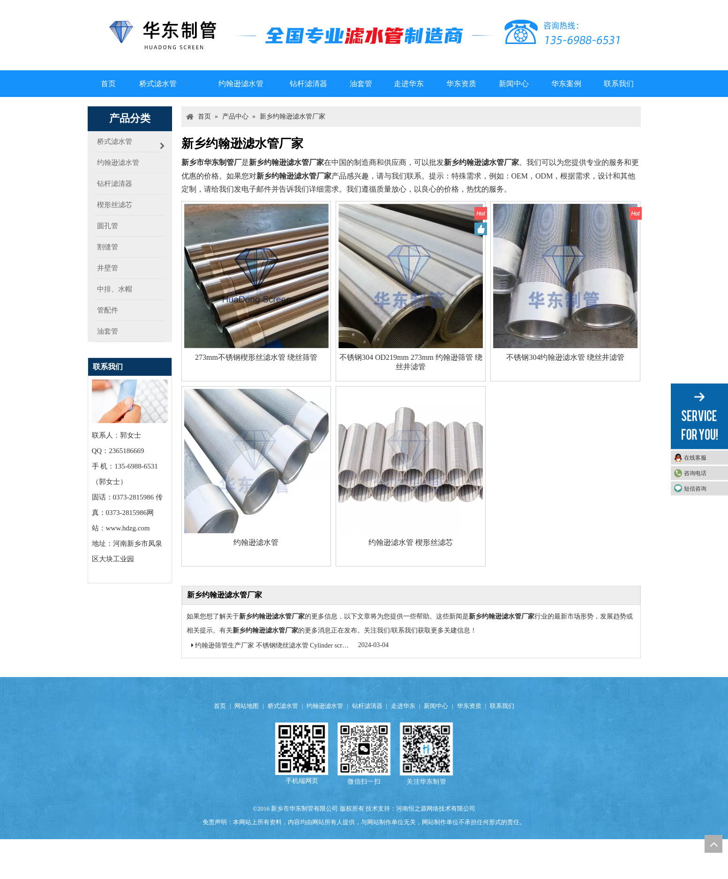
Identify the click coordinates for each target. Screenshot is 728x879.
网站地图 (246, 705)
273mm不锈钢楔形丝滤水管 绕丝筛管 (256, 357)
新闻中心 (436, 705)
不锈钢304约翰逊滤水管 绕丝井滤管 (565, 357)
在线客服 (695, 457)
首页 (220, 705)
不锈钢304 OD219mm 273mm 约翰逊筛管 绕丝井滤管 (410, 362)
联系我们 (502, 705)
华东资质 (469, 705)
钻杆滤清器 (367, 705)
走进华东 (403, 705)
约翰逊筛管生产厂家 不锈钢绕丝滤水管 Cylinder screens (274, 645)
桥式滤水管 (283, 705)
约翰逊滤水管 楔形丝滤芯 (410, 542)
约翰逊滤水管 (255, 542)
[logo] (364, 35)
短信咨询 (695, 488)
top (713, 844)
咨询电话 (695, 473)
